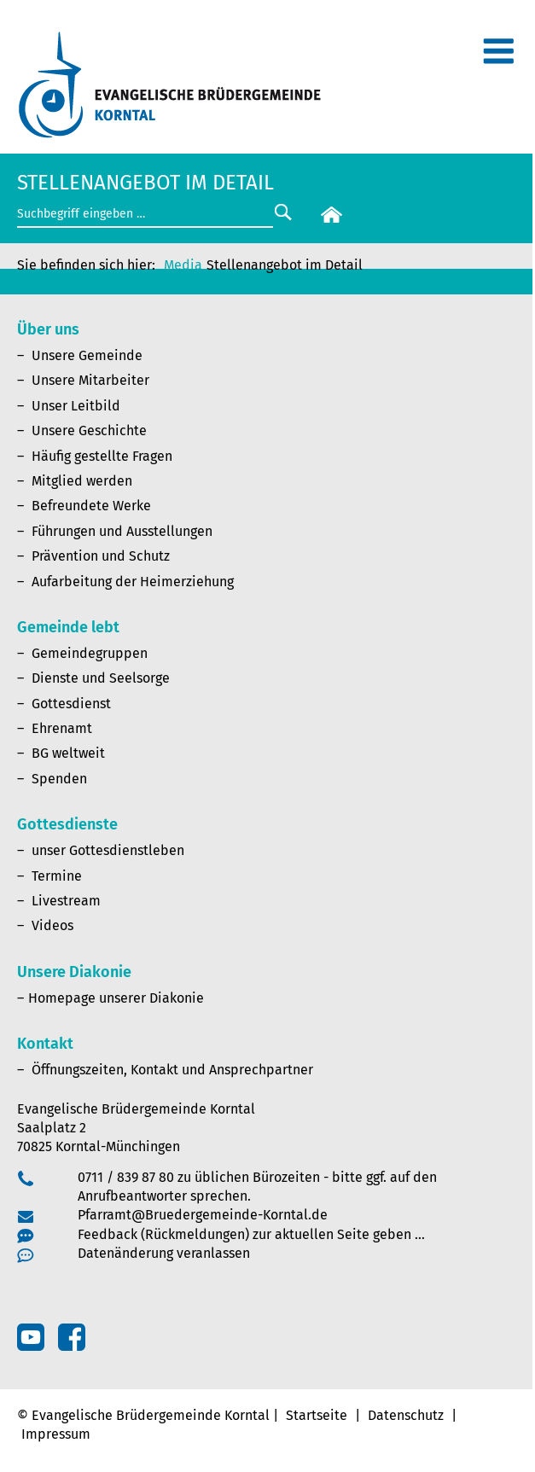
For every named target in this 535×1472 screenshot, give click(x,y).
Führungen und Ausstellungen (122, 531)
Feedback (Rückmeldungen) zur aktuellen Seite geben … (251, 1234)
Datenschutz (406, 1415)
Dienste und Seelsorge (101, 678)
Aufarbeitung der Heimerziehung (133, 581)
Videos (52, 925)
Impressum (55, 1434)
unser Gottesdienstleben (108, 850)
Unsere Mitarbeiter (90, 380)
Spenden (59, 779)
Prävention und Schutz (101, 556)
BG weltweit (68, 753)
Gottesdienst (71, 703)
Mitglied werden (82, 481)
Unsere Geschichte (89, 430)
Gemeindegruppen (90, 653)
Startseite (316, 1415)
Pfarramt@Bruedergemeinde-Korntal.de (203, 1215)
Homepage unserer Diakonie (116, 998)
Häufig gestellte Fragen (102, 456)
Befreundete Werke (91, 505)
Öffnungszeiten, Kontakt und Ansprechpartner (172, 1070)
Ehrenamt (62, 728)
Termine (57, 876)
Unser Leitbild (76, 406)
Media (183, 265)
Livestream (66, 901)
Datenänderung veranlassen (164, 1253)
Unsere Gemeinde (87, 355)
